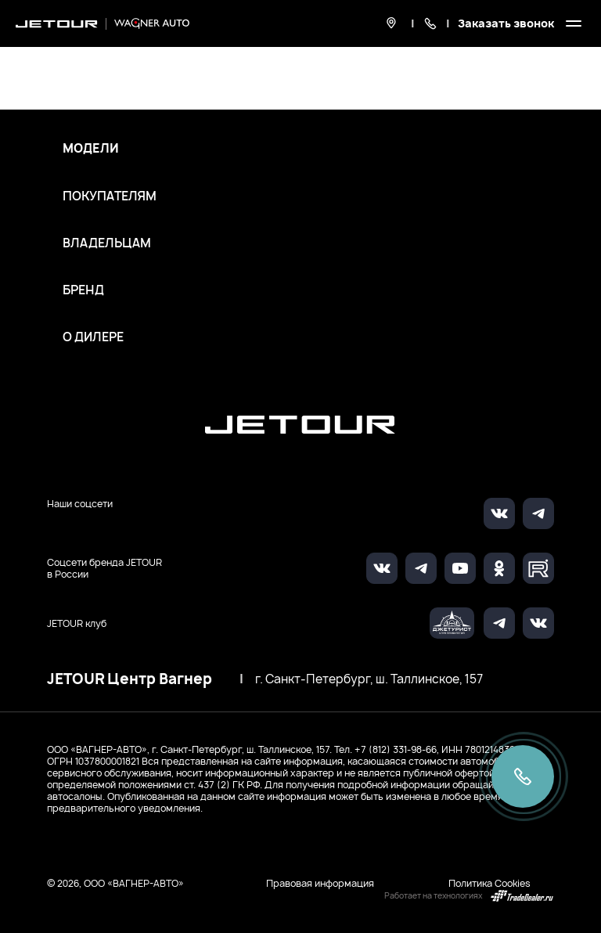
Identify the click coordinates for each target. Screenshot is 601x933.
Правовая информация (320, 883)
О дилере (93, 337)
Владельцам (107, 243)
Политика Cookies (489, 883)
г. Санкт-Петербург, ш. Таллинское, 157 (369, 679)
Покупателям (110, 196)
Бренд (83, 290)
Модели (91, 149)
